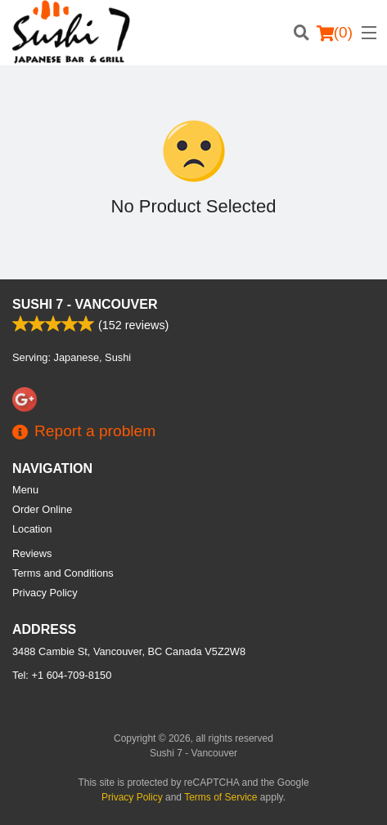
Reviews (32, 553)
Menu (25, 490)
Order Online (42, 509)
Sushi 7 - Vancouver (85, 304)
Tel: (61, 675)
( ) (335, 32)
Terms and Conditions (63, 573)
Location (32, 529)
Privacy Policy (45, 592)
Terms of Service (220, 797)
